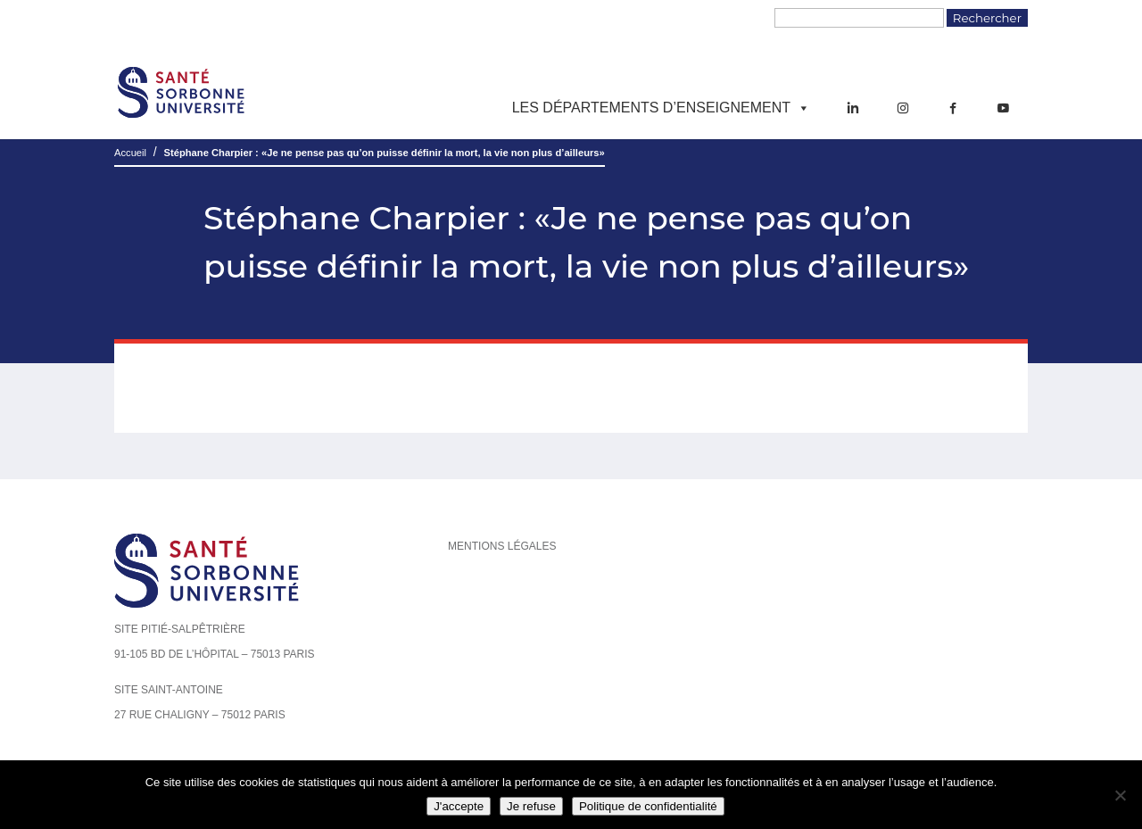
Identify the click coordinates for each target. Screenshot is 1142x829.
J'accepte (459, 806)
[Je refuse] (1120, 795)
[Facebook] (953, 108)
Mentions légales (502, 546)
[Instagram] (903, 108)
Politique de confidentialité (648, 806)
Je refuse (531, 806)
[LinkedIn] (853, 108)
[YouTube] (1003, 108)
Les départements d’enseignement (661, 108)
